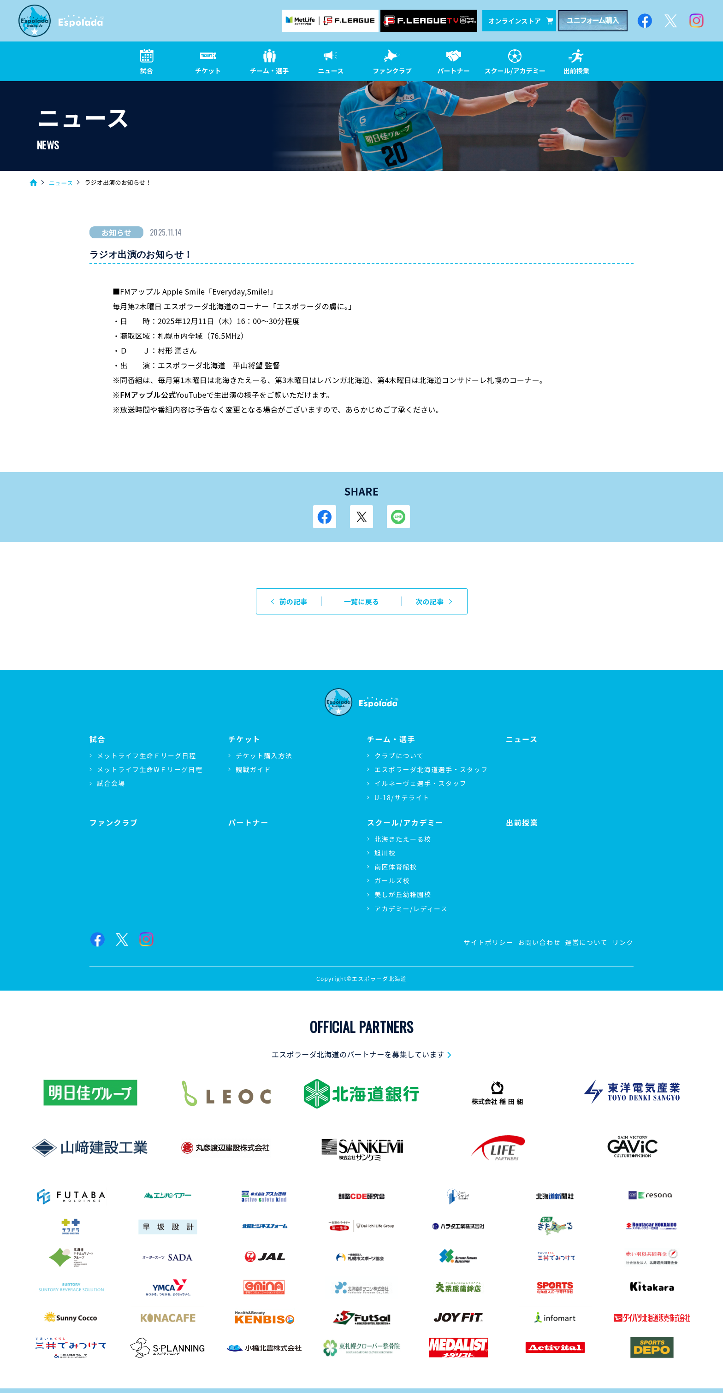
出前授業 (522, 822)
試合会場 (111, 783)
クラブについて (399, 755)
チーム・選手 (391, 739)
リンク (623, 942)
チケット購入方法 (264, 755)
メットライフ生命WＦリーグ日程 (149, 769)
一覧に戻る (361, 601)
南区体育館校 (395, 866)
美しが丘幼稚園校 (402, 894)
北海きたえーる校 (402, 839)
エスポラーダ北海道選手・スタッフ (431, 769)
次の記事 (429, 601)
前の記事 (293, 601)
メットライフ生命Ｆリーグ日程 (146, 755)
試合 (97, 739)
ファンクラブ (113, 822)
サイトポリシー (489, 942)
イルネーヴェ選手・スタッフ (420, 783)
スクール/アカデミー (405, 822)
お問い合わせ (539, 942)
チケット (244, 739)
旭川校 (385, 853)
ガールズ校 (392, 880)
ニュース (61, 183)
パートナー (248, 822)
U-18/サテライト (402, 797)
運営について (586, 942)
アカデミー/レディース (411, 908)
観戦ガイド (253, 769)
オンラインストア (520, 20)
